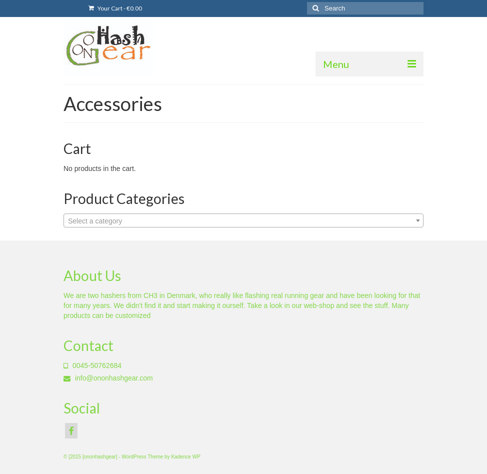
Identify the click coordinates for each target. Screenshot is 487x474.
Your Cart (115, 8)
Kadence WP (185, 457)
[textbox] (243, 221)
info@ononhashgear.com (108, 378)
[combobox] (244, 221)
